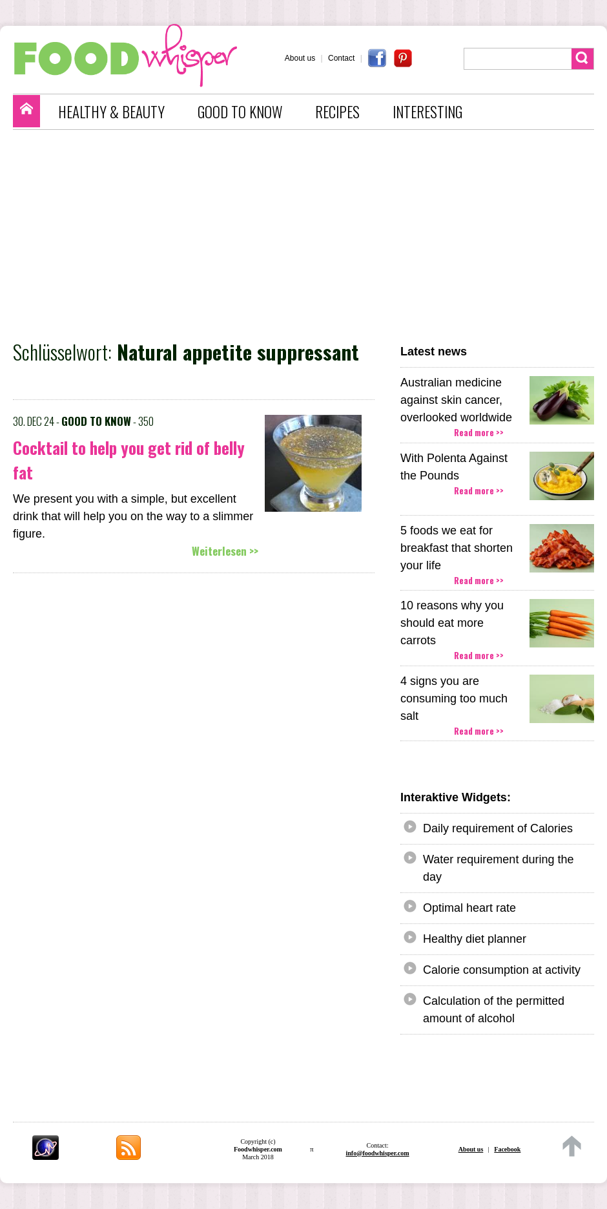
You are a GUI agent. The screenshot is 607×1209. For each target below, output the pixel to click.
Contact (341, 58)
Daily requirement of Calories (498, 828)
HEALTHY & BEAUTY (111, 112)
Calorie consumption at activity (502, 969)
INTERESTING (427, 112)
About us (300, 58)
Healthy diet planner (474, 938)
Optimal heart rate (469, 907)
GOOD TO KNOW (240, 112)
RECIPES (337, 112)
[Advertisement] (310, 233)
